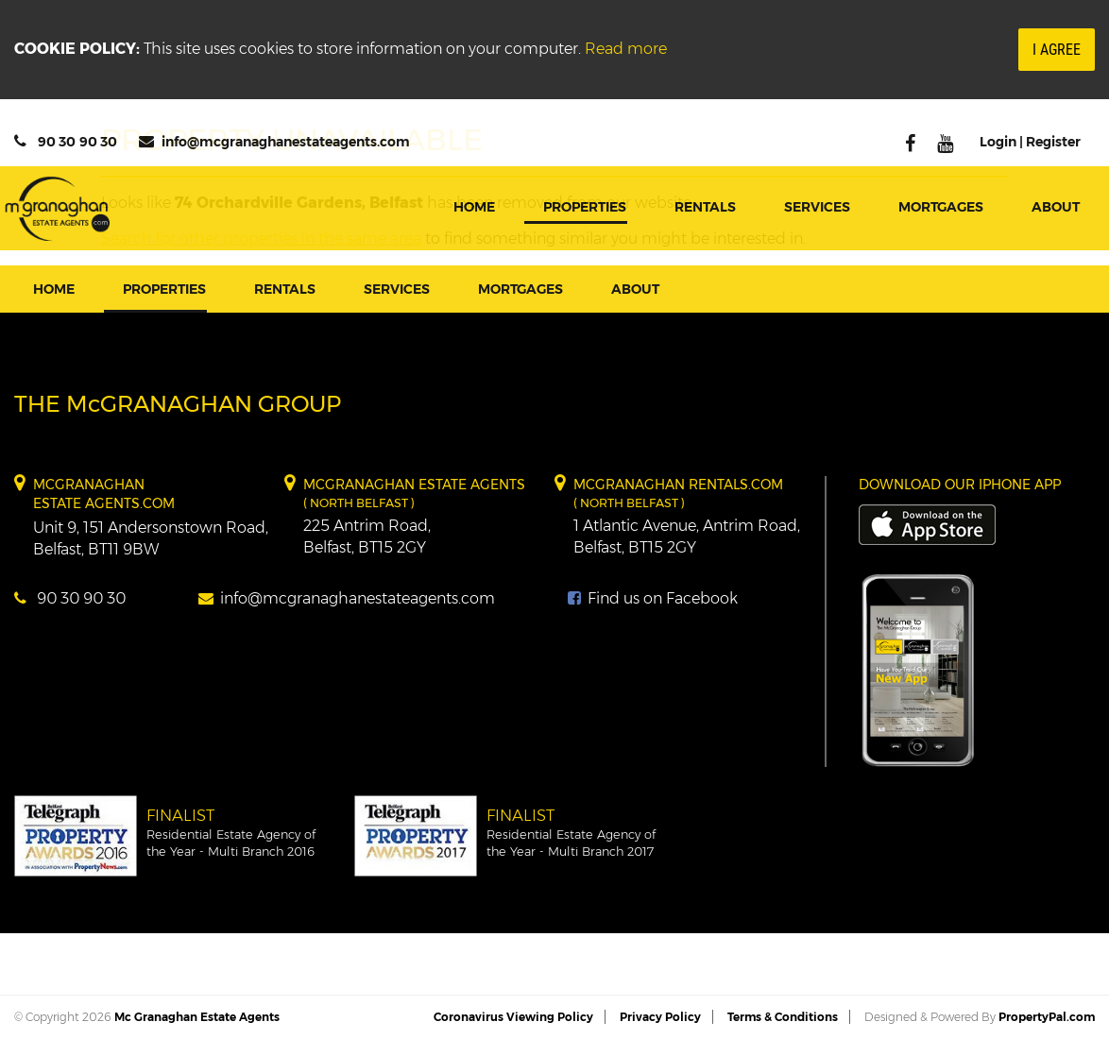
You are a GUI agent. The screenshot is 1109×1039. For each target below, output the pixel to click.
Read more (626, 49)
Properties (584, 206)
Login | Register (1030, 141)
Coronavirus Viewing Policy (513, 1017)
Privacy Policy (660, 1017)
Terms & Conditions (782, 1017)
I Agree (1056, 50)
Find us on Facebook (653, 598)
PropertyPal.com (1046, 1017)
